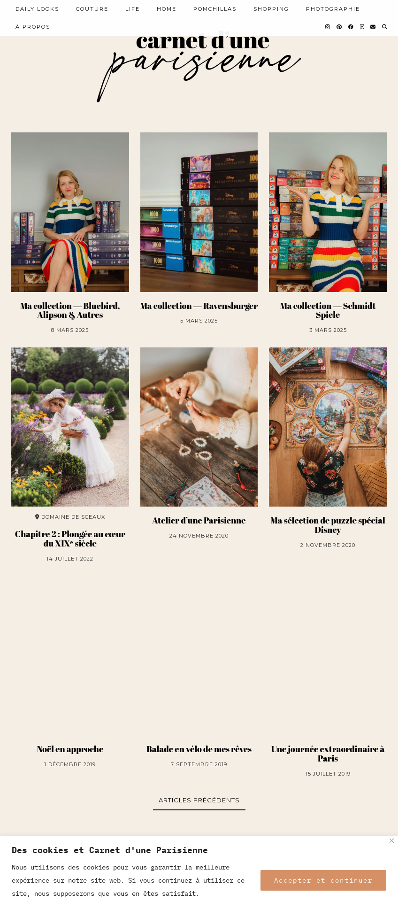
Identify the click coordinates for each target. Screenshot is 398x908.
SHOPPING (271, 9)
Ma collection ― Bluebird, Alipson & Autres (70, 310)
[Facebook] (351, 27)
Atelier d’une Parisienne (198, 520)
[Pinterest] (340, 27)
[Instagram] (328, 27)
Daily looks (37, 9)
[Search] (385, 27)
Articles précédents (199, 800)
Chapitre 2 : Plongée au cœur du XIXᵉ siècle (70, 539)
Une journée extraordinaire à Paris (328, 754)
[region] (199, 872)
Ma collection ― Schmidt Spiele (328, 310)
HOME (166, 9)
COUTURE (92, 9)
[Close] (392, 841)
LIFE (132, 9)
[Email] (373, 27)
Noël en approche (70, 749)
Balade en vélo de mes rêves (199, 749)
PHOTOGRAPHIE (333, 9)
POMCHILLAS (215, 9)
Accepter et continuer (323, 880)
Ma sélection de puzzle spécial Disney (327, 525)
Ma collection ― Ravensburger (199, 306)
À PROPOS (32, 26)
